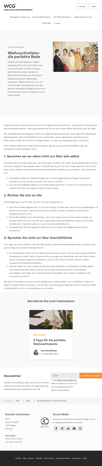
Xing (62, 428)
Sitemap (39, 458)
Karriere (82, 6)
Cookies (18, 458)
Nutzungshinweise (63, 458)
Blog (25, 458)
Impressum (76, 458)
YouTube (74, 428)
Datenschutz (49, 458)
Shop (94, 6)
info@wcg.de (10, 435)
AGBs (85, 458)
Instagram (80, 428)
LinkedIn (68, 428)
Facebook (56, 428)
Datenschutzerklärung (66, 380)
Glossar (31, 458)
